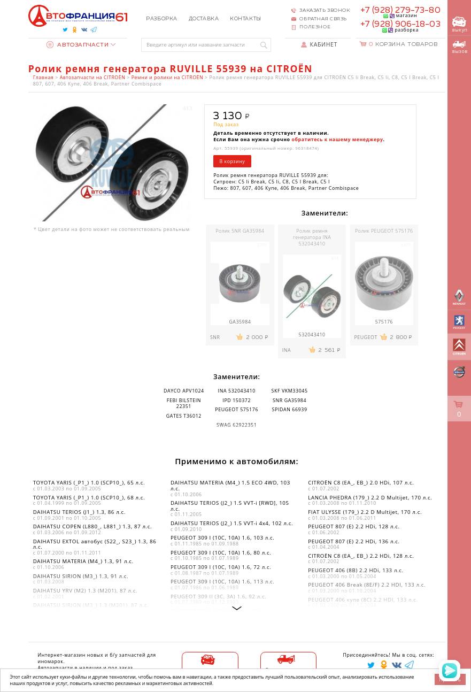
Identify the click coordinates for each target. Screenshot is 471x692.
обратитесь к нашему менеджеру (337, 139)
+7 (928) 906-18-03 (400, 24)
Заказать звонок (324, 10)
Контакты (245, 18)
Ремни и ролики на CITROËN (167, 77)
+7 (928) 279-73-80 (400, 10)
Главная (43, 77)
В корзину (232, 161)
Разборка (161, 18)
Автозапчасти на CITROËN (93, 77)
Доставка (204, 18)
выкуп (460, 25)
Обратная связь (323, 19)
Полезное (314, 27)
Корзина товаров (403, 44)
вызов (460, 48)
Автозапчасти (78, 45)
